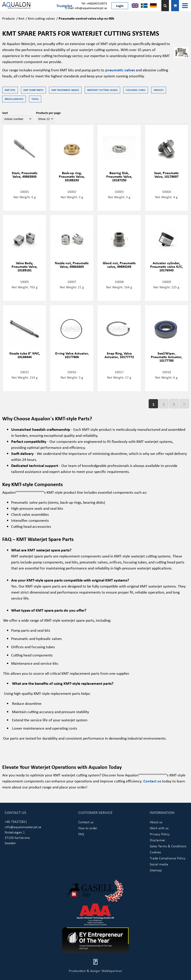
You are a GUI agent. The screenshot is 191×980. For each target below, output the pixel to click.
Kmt (21, 18)
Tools (35, 99)
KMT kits (10, 90)
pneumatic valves (120, 69)
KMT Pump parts (33, 90)
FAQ (81, 833)
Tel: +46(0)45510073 (94, 3)
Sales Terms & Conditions (168, 846)
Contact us (152, 781)
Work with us (159, 827)
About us (156, 821)
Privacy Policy (160, 833)
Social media (159, 864)
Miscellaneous (14, 99)
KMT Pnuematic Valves (65, 90)
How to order (87, 827)
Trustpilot (64, 5)
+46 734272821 (16, 821)
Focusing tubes (136, 90)
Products (8, 18)
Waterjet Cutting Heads (102, 90)
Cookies (155, 852)
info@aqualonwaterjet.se (23, 826)
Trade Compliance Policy (167, 858)
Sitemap (156, 870)
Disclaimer (157, 840)
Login (119, 5)
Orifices (159, 90)
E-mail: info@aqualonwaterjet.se (86, 8)
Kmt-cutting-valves (41, 18)
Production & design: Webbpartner (95, 970)
